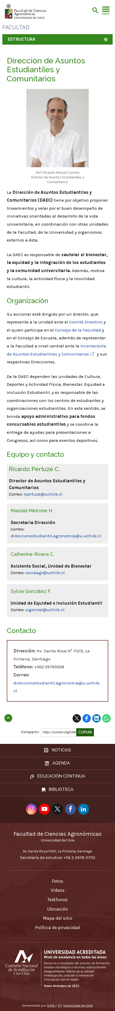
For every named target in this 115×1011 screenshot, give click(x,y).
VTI (60, 1005)
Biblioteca (57, 789)
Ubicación (57, 909)
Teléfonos (57, 899)
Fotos (57, 881)
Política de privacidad (57, 927)
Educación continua (57, 776)
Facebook (86, 718)
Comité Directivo (86, 321)
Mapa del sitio (57, 918)
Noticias (57, 750)
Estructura (21, 39)
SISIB (50, 1005)
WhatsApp (106, 718)
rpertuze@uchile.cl (43, 494)
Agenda (57, 763)
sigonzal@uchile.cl (45, 609)
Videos (58, 890)
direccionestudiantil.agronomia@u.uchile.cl (56, 535)
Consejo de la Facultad (78, 330)
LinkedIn (96, 718)
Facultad (15, 28)
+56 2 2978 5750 (79, 857)
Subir (8, 716)
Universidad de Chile (78, 1005)
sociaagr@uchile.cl (45, 572)
